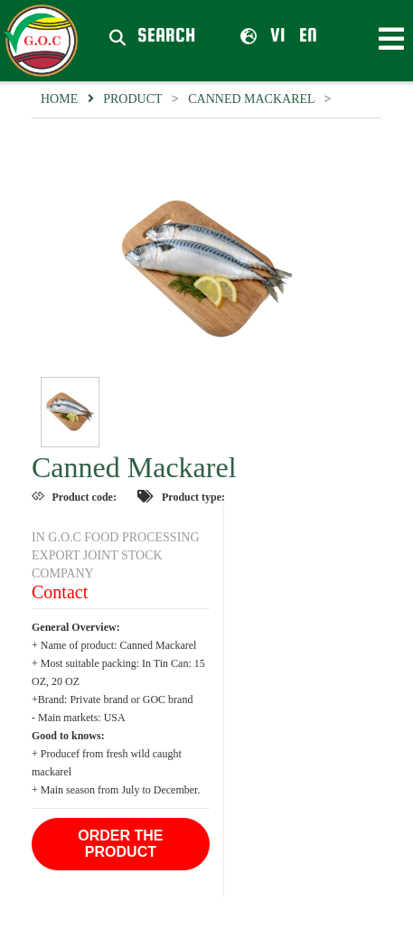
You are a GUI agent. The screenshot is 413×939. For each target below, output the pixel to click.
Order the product (120, 843)
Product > (145, 99)
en (308, 34)
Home (59, 99)
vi (263, 34)
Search (166, 36)
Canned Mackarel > (262, 99)
